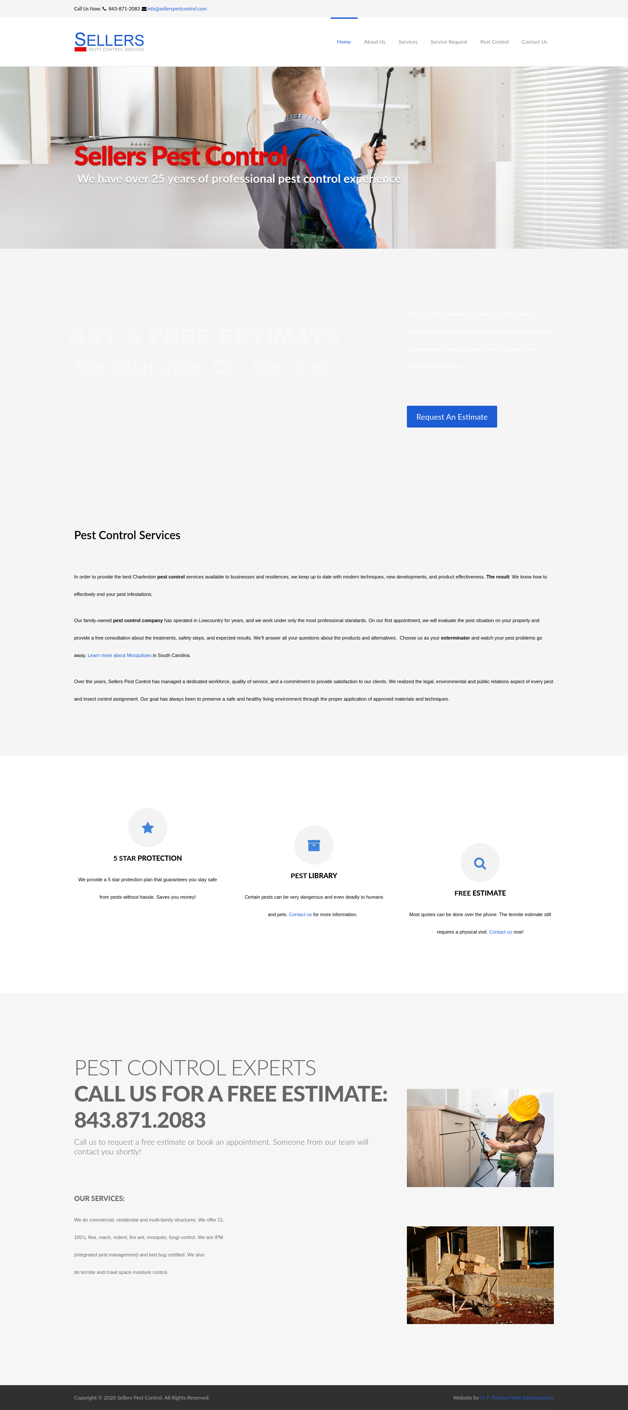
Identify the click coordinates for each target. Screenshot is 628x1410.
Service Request (448, 41)
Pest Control (494, 41)
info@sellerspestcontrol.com (177, 8)
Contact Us (534, 41)
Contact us (300, 914)
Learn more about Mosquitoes (119, 655)
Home (344, 41)
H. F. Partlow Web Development (517, 1397)
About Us (375, 41)
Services (408, 41)
